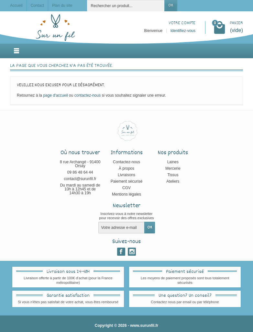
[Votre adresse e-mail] (121, 227)
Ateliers (172, 181)
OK (170, 5)
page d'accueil (55, 95)
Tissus (172, 175)
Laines (173, 162)
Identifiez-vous (182, 31)
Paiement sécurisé (127, 181)
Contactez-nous (126, 162)
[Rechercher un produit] (126, 5)
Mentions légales (126, 194)
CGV (126, 188)
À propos (126, 168)
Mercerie (173, 168)
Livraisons (126, 175)
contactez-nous (87, 95)
